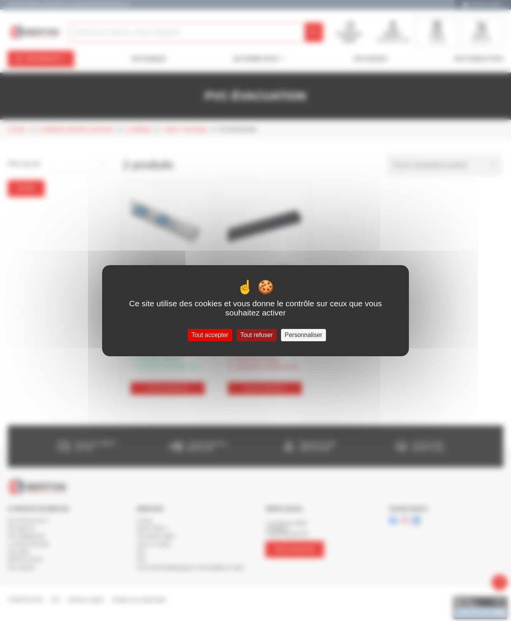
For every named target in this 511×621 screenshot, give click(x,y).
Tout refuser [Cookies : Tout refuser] (256, 335)
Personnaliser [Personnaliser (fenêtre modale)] (303, 335)
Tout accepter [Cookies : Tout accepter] (210, 335)
